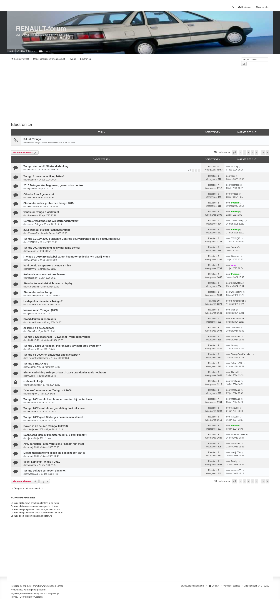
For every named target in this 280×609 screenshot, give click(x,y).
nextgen (56, 593)
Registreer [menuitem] (244, 7)
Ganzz (31, 349)
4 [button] (252, 152)
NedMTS (235, 185)
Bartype (32, 394)
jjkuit (30, 313)
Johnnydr (32, 260)
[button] (234, 152)
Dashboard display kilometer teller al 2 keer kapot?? (55, 435)
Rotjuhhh (32, 278)
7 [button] (263, 152)
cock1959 (33, 206)
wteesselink (236, 292)
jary (30, 438)
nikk (233, 176)
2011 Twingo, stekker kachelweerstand (47, 229)
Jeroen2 (32, 251)
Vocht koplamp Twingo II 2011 (41, 461)
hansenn (32, 215)
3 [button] (248, 152)
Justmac (32, 465)
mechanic (235, 336)
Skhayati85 (33, 287)
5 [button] (256, 152)
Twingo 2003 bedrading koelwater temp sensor (51, 247)
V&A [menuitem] (11, 51)
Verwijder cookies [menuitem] (231, 586)
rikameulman (34, 385)
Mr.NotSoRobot (35, 340)
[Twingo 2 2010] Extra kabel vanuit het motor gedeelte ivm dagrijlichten (66, 256)
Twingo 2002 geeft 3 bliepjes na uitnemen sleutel (53, 417)
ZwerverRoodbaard (37, 233)
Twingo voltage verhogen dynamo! (44, 470)
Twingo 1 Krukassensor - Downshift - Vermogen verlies (57, 336)
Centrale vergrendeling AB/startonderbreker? (51, 221)
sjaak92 (32, 188)
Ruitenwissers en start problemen (44, 274)
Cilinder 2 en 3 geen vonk (38, 194)
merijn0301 (33, 447)
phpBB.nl (41, 589)
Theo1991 (236, 327)
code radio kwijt (33, 381)
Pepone (235, 203)
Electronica (21, 124)
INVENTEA (45, 593)
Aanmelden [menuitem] (262, 7)
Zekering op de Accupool (38, 328)
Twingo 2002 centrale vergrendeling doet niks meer (54, 408)
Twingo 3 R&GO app (35, 363)
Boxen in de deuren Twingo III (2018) (45, 426)
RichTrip (235, 211)
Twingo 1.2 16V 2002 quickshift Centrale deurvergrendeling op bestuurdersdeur (71, 238)
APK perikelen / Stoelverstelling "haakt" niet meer (53, 443)
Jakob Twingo (34, 224)
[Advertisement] (118, 96)
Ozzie (234, 345)
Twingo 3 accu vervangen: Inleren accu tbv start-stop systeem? (62, 345)
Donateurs (199, 586)
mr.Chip (234, 166)
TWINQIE (33, 242)
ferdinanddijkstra (239, 434)
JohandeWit (34, 367)
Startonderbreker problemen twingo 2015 (48, 203)
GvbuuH (32, 376)
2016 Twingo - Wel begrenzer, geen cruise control (53, 185)
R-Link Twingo (32, 139)
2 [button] (244, 152)
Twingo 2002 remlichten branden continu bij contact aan (57, 399)
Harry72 (32, 269)
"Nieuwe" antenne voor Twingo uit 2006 (47, 390)
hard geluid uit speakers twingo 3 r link (47, 265)
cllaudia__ (33, 169)
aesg (233, 265)
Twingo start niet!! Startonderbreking (45, 166)
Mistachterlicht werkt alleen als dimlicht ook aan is (54, 452)
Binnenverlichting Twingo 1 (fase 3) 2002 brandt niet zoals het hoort (64, 372)
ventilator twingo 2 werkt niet (41, 212)
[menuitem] (26, 51)
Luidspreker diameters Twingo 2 (43, 301)
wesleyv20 (33, 474)
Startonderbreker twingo (38, 292)
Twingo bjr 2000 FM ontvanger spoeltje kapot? (51, 354)
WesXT (31, 331)
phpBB (26, 586)
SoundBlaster (34, 304)
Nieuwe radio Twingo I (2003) (40, 310)
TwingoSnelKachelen (38, 358)
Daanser (32, 180)
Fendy (234, 461)
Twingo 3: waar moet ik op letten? (43, 176)
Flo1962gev (34, 295)
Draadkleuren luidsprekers (39, 319)
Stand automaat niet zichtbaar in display (47, 283)
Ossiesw (235, 256)
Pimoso (32, 197)
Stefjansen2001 (35, 429)
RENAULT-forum (41, 28)
